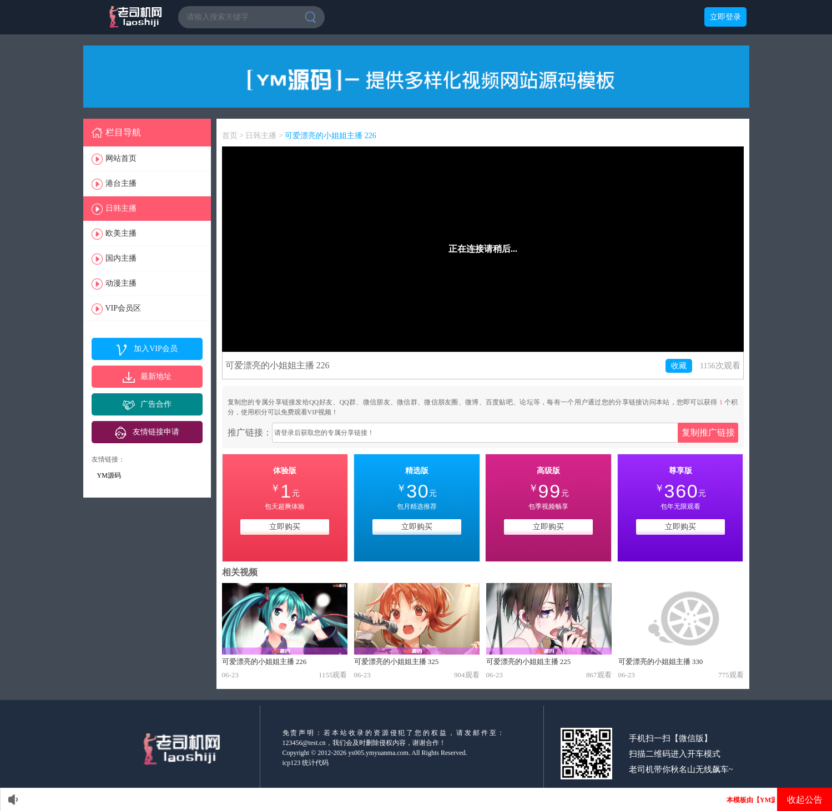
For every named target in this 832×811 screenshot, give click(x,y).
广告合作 (156, 404)
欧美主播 (121, 233)
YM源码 (109, 475)
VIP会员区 (123, 308)
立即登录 (725, 17)
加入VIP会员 (156, 348)
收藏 (679, 366)
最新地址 (156, 376)
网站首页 (121, 158)
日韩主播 (121, 208)
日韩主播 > (265, 135)
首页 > (234, 135)
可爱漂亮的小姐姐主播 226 (330, 135)
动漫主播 (121, 283)
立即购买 (284, 527)
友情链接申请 (156, 432)
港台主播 (121, 183)
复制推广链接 (708, 432)
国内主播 (121, 258)
